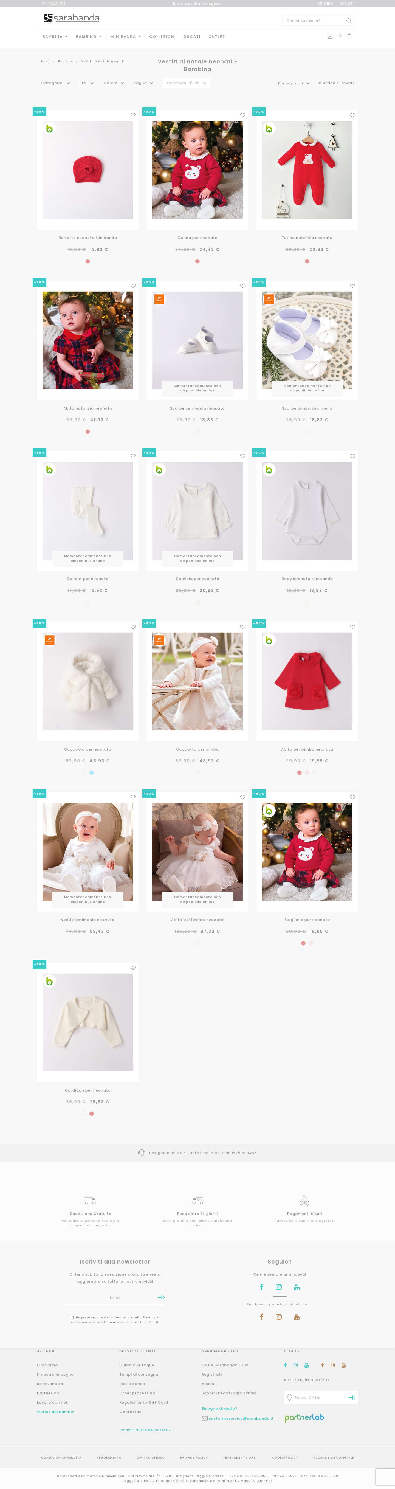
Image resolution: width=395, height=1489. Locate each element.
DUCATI (192, 36)
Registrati (212, 1374)
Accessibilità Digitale (333, 1458)
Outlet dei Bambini (56, 1411)
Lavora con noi (52, 1402)
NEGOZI (347, 3)
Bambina (53, 36)
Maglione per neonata (307, 911)
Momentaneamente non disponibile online (197, 381)
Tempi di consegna (138, 1374)
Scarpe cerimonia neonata (197, 402)
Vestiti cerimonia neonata (87, 911)
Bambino (86, 36)
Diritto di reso (151, 1458)
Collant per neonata (88, 571)
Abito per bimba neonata (307, 741)
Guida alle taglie (136, 1365)
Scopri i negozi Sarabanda (229, 1393)
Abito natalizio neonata (88, 402)
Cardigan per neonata (88, 1080)
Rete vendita (50, 1383)
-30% (39, 106)
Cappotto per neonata (88, 741)
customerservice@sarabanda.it (241, 1418)
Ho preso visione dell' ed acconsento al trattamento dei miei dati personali (115, 1309)
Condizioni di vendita (61, 1458)
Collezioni (162, 36)
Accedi (209, 1383)
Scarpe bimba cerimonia (307, 402)
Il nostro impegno (55, 1374)
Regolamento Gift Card (143, 1402)
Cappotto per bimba (197, 741)
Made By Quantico (256, 1481)
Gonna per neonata (197, 232)
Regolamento (109, 1458)
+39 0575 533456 (239, 1142)
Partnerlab (48, 1393)
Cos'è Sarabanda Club (225, 1365)
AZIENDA (325, 3)
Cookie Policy (285, 1458)
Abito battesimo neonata (197, 911)
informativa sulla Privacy (133, 1307)
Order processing (137, 1393)
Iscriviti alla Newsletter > (145, 1429)
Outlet (216, 36)
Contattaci (131, 1411)
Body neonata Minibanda (307, 571)
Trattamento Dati (240, 1458)
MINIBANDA (123, 36)
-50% (259, 615)
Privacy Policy (194, 1458)
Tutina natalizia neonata (307, 232)
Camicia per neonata (198, 571)
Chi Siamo (47, 1365)
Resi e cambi (132, 1383)
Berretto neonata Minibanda (88, 232)
